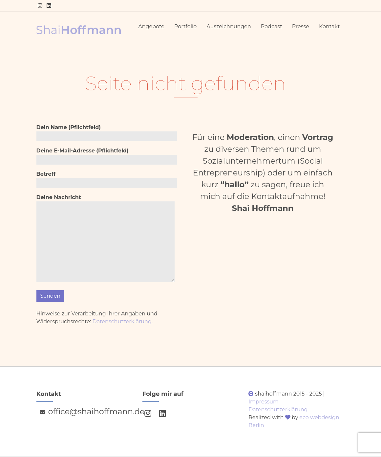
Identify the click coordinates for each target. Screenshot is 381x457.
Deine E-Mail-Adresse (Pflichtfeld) (106, 156)
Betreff (106, 179)
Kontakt (329, 26)
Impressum (263, 402)
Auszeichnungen (228, 26)
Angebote (151, 26)
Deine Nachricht (105, 239)
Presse (300, 26)
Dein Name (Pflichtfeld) (106, 132)
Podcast (271, 26)
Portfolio (185, 26)
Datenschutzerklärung (122, 321)
